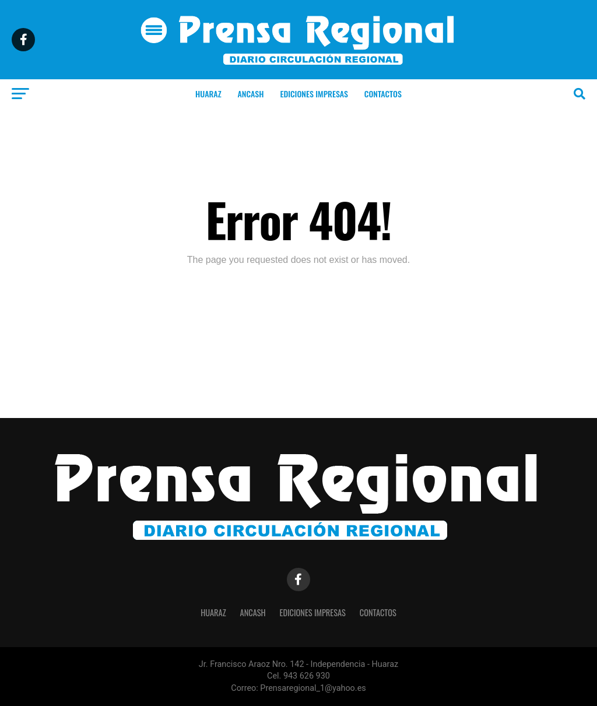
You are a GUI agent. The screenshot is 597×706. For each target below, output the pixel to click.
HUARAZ (208, 93)
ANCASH (251, 93)
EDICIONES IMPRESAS (314, 93)
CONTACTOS (383, 93)
